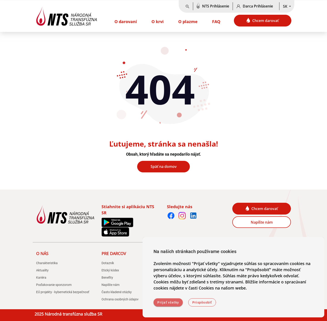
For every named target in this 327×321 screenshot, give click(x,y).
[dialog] (233, 277)
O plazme (188, 21)
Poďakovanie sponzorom (54, 285)
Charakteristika (47, 263)
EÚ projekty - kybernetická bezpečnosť (62, 292)
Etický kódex (110, 270)
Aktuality (42, 270)
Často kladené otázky (117, 292)
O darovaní (125, 21)
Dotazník (108, 263)
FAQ (216, 21)
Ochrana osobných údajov (120, 299)
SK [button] (285, 6)
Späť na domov (164, 166)
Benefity (107, 277)
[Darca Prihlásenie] (256, 6)
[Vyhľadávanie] (187, 6)
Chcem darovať (263, 20)
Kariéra (41, 277)
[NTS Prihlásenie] (213, 6)
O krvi (157, 21)
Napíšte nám (262, 222)
